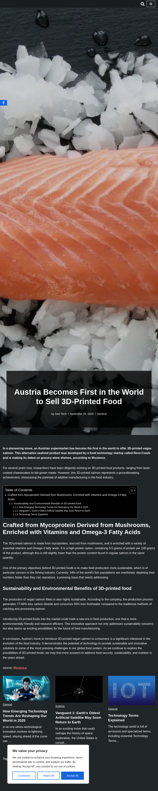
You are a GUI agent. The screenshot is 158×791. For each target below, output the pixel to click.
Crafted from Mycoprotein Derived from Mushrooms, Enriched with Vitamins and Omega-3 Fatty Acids (67, 497)
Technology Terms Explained (33, 514)
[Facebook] (3, 103)
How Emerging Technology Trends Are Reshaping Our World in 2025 (53, 507)
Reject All (48, 775)
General (102, 413)
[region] (48, 764)
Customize (24, 775)
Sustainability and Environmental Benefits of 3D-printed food (47, 503)
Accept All (72, 775)
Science (60, 706)
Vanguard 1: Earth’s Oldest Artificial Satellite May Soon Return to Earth (54, 511)
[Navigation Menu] (151, 4)
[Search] (143, 4)
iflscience (20, 668)
